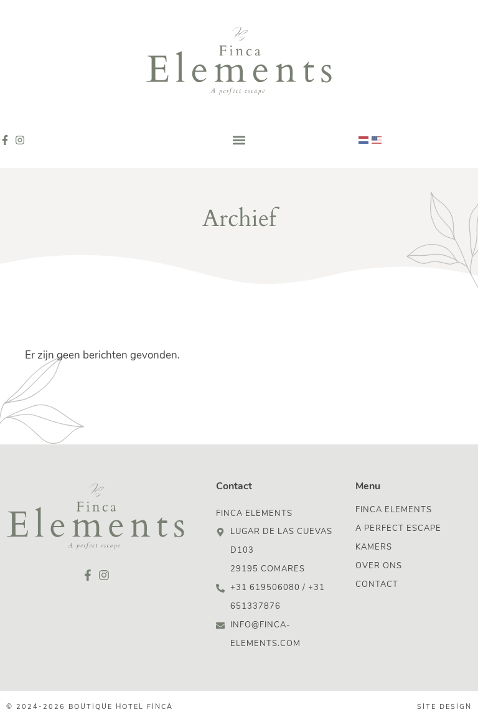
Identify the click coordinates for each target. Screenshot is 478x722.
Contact (376, 585)
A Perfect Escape (398, 529)
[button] (239, 140)
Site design (444, 707)
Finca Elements (393, 510)
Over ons (378, 566)
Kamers (373, 547)
